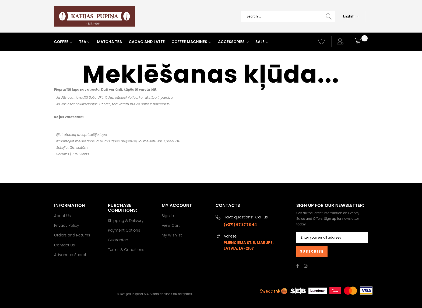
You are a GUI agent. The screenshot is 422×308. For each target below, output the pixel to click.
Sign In (168, 215)
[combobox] (288, 16)
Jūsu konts (80, 154)
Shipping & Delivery (125, 220)
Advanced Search (70, 254)
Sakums (62, 154)
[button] (351, 16)
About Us (62, 215)
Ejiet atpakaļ (66, 134)
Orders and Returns (72, 235)
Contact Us (64, 245)
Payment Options (124, 230)
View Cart (171, 225)
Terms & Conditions (126, 249)
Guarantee (118, 240)
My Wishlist (172, 235)
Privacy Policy (66, 225)
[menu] (181, 42)
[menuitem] (63, 42)
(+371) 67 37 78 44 (240, 224)
